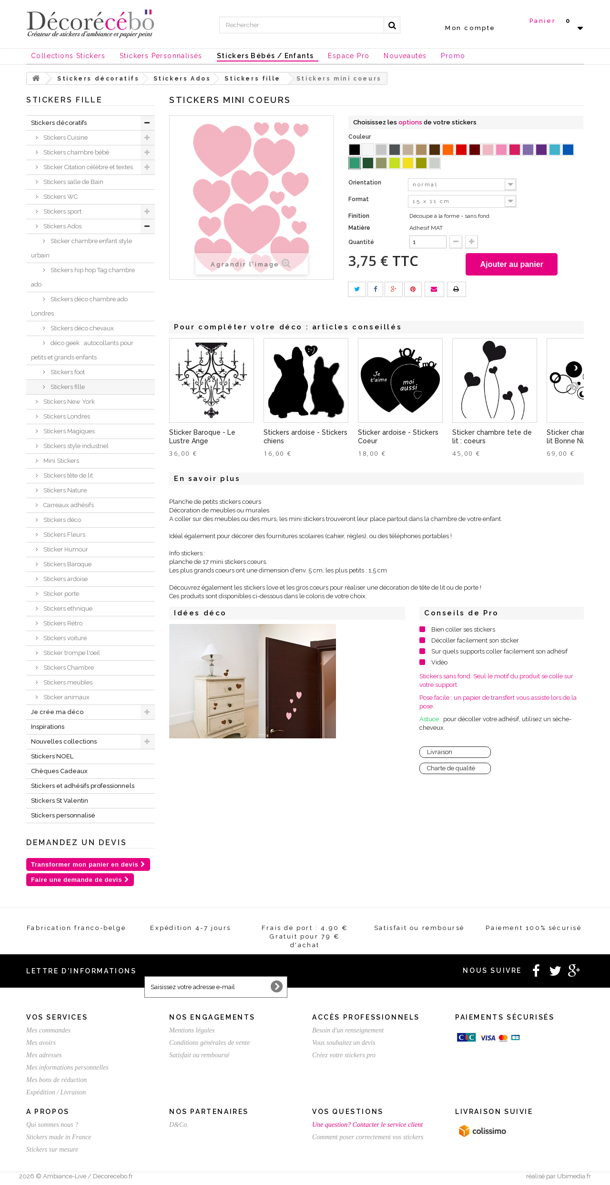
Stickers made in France (58, 1137)
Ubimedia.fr (574, 1176)
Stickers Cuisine (65, 137)
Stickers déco (61, 519)
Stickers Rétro (62, 623)
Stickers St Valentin (59, 800)
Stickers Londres (66, 416)
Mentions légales (191, 1030)
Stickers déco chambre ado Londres (79, 306)
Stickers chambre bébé (75, 152)
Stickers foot (67, 372)
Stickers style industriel (75, 445)
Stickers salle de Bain (72, 181)
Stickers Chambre (68, 667)
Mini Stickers (60, 460)
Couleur (360, 136)
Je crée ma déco (57, 711)
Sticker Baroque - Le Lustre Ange (202, 438)
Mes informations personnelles (67, 1067)
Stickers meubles (67, 682)
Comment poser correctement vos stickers (368, 1137)
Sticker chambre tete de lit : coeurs (492, 438)
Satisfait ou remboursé (199, 1055)
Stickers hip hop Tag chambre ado (83, 277)
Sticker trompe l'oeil (71, 652)
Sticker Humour (65, 549)
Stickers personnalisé (63, 815)
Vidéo (439, 663)
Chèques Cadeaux (59, 771)
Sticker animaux (66, 697)
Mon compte (470, 27)
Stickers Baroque (67, 564)
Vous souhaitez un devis (344, 1042)
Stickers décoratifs (59, 122)
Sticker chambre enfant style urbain (81, 248)
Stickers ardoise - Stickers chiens (305, 438)
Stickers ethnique (67, 608)
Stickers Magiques (68, 431)
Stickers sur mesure (52, 1149)
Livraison (439, 753)
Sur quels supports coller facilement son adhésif (499, 652)
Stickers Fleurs (63, 534)
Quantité (361, 242)
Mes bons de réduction (56, 1079)
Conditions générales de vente (209, 1042)
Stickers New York (68, 401)
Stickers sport (61, 211)
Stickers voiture (64, 638)
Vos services (57, 1017)
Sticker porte (60, 593)
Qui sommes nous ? (52, 1124)
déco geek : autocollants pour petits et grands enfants (82, 350)
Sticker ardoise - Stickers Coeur (398, 438)
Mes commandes (48, 1030)
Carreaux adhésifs (68, 505)
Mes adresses (44, 1055)
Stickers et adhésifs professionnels (82, 785)
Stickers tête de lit (67, 475)
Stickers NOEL (52, 756)
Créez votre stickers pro (344, 1055)
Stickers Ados (61, 226)
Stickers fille (67, 386)
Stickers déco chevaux (81, 328)
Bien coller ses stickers (463, 630)
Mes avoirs (41, 1042)
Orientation (365, 182)
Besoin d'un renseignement (348, 1030)
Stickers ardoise (65, 578)
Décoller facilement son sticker (475, 641)
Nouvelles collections (64, 741)
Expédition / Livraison (56, 1092)
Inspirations (47, 726)
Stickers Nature (64, 490)
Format (359, 199)
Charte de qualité (451, 769)
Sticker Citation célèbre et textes (87, 167)
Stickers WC (60, 196)
